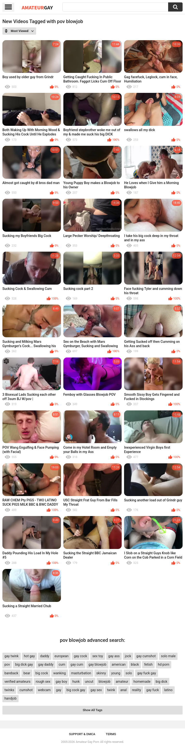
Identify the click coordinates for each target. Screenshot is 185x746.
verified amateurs (17, 681)
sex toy (97, 656)
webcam (44, 690)
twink (111, 690)
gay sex (96, 690)
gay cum (77, 664)
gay (58, 690)
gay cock (80, 656)
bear (27, 673)
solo (129, 673)
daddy (44, 656)
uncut (89, 681)
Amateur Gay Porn (87, 742)
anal (123, 690)
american (119, 664)
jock (128, 656)
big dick (161, 681)
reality (136, 690)
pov (7, 664)
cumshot (26, 690)
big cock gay (75, 690)
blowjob (104, 681)
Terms (111, 734)
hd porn (163, 664)
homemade (142, 681)
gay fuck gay (146, 673)
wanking (59, 673)
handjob (10, 698)
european (61, 656)
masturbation (81, 673)
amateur (122, 681)
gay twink (11, 656)
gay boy (61, 681)
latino (168, 690)
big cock (41, 673)
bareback (11, 673)
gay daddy (45, 664)
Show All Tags (92, 710)
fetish (148, 664)
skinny (101, 673)
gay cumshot (146, 656)
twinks (9, 690)
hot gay (29, 656)
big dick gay (24, 664)
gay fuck (152, 690)
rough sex (43, 681)
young (115, 673)
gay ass (114, 656)
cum (62, 664)
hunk (76, 681)
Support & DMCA (82, 734)
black (135, 664)
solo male (168, 656)
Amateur (37, 7)
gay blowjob (97, 664)
